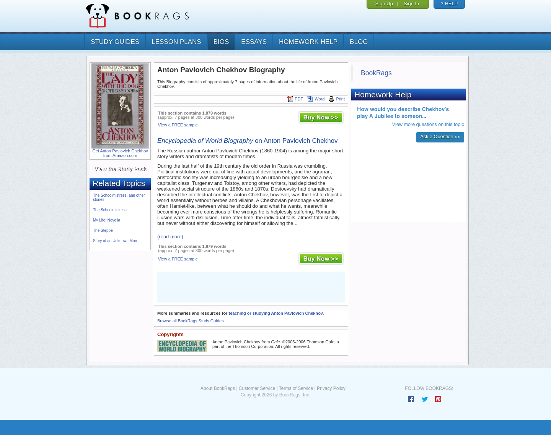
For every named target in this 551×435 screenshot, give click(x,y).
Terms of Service (296, 388)
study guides (115, 41)
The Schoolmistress (110, 210)
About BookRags (218, 388)
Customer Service (257, 388)
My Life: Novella (106, 220)
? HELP (449, 3)
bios (221, 41)
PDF (295, 99)
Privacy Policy (331, 388)
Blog (359, 41)
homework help (308, 41)
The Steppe (103, 230)
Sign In (411, 3)
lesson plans (176, 41)
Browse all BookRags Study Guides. (191, 321)
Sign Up (384, 3)
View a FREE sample (178, 125)
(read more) (170, 236)
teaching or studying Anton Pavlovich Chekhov (275, 313)
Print (336, 99)
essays (254, 41)
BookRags (376, 73)
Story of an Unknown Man (115, 241)
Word (315, 99)
